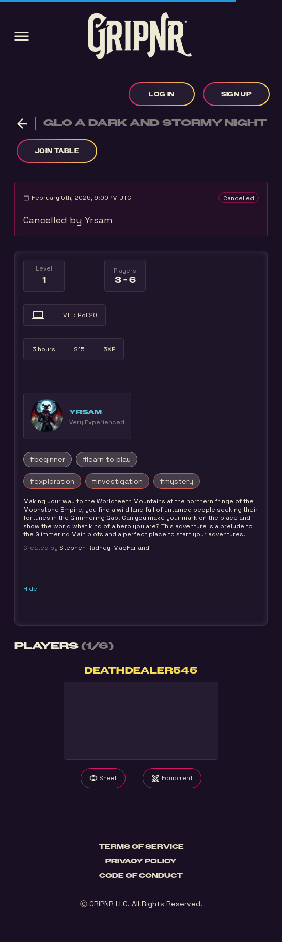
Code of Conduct (141, 876)
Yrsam (85, 412)
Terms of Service (141, 847)
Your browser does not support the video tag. (141, 720)
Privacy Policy (141, 861)
